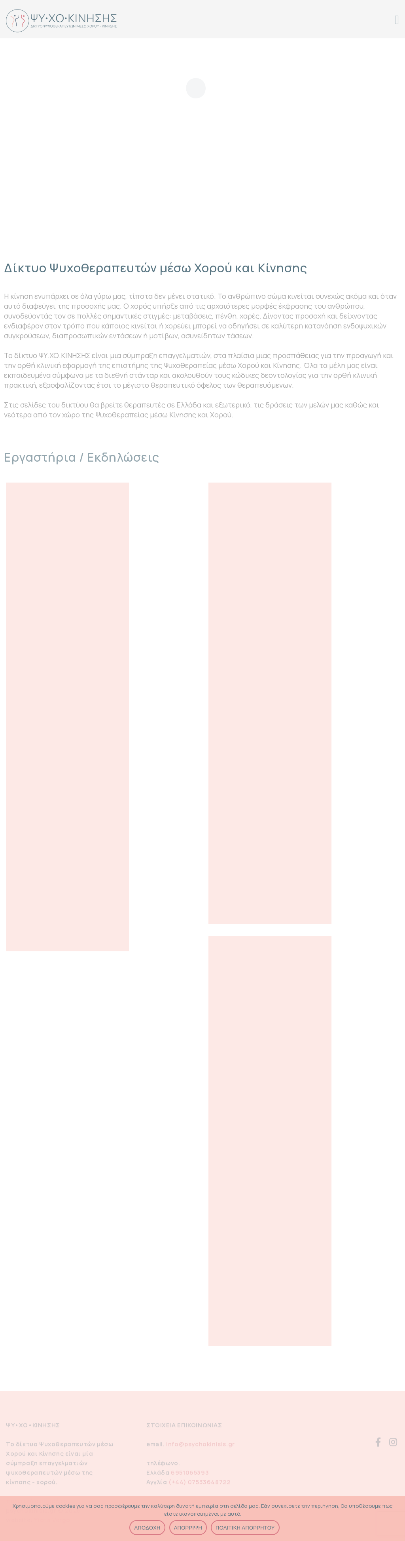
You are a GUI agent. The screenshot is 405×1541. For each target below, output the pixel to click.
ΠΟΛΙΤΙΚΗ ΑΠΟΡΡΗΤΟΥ (245, 1528)
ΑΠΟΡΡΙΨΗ (188, 1528)
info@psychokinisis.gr (200, 1446)
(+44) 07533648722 (199, 1484)
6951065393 (190, 1474)
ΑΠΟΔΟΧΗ (147, 1528)
